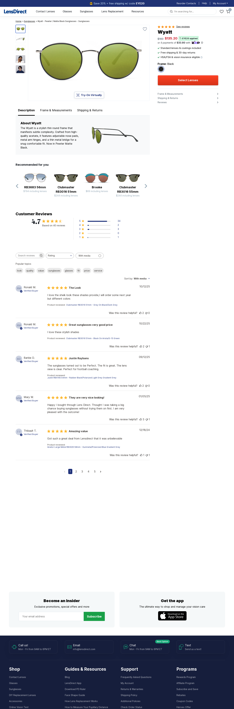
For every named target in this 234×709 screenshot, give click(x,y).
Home (18, 21)
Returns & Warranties (132, 689)
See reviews (183, 26)
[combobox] (60, 255)
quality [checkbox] (29, 270)
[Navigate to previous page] (65, 471)
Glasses (67, 11)
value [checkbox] (41, 270)
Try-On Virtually (89, 95)
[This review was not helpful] (146, 313)
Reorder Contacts (186, 3)
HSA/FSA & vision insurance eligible (180, 57)
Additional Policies (130, 701)
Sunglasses (86, 11)
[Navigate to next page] (101, 471)
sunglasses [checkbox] (54, 270)
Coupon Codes (184, 701)
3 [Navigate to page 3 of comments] (82, 471)
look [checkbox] (19, 270)
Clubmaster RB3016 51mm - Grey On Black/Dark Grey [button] (91, 305)
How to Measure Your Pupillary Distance (86, 707)
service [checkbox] (98, 270)
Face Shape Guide (75, 695)
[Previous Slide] (17, 186)
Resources (137, 11)
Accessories (15, 701)
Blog (67, 677)
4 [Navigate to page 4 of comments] (88, 471)
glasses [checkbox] (69, 270)
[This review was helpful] (140, 313)
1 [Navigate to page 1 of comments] (70, 471)
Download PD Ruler (75, 689)
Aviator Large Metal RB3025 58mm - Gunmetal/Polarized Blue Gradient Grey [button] (83, 447)
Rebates (181, 695)
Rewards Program (186, 677)
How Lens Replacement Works (81, 701)
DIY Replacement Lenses (22, 695)
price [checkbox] (87, 270)
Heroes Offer (183, 707)
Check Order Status (131, 707)
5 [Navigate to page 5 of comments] (95, 471)
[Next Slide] (145, 186)
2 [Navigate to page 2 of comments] (76, 471)
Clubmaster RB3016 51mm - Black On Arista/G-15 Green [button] (93, 338)
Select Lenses (188, 80)
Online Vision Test (18, 707)
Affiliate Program (185, 683)
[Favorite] (145, 28)
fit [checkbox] (79, 270)
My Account (127, 683)
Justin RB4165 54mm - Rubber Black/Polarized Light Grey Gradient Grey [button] (81, 377)
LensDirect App (73, 683)
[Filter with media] (90, 255)
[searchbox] (27, 255)
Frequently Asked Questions (136, 677)
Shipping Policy (129, 695)
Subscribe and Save (187, 689)
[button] (99, 221)
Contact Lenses (45, 11)
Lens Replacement (112, 11)
